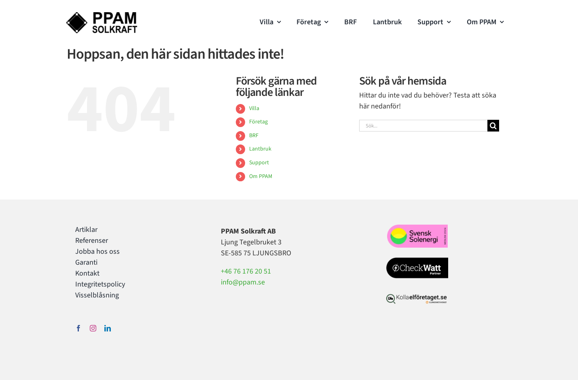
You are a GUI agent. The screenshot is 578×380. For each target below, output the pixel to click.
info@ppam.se (243, 282)
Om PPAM (260, 176)
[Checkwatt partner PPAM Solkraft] (415, 259)
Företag (258, 122)
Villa (254, 108)
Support (259, 163)
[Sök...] (423, 126)
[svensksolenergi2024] (417, 228)
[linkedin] (107, 328)
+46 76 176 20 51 (246, 271)
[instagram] (93, 328)
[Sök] (493, 126)
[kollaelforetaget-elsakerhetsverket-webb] (416, 296)
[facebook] (78, 328)
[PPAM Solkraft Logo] (101, 16)
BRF (253, 136)
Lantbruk (260, 149)
